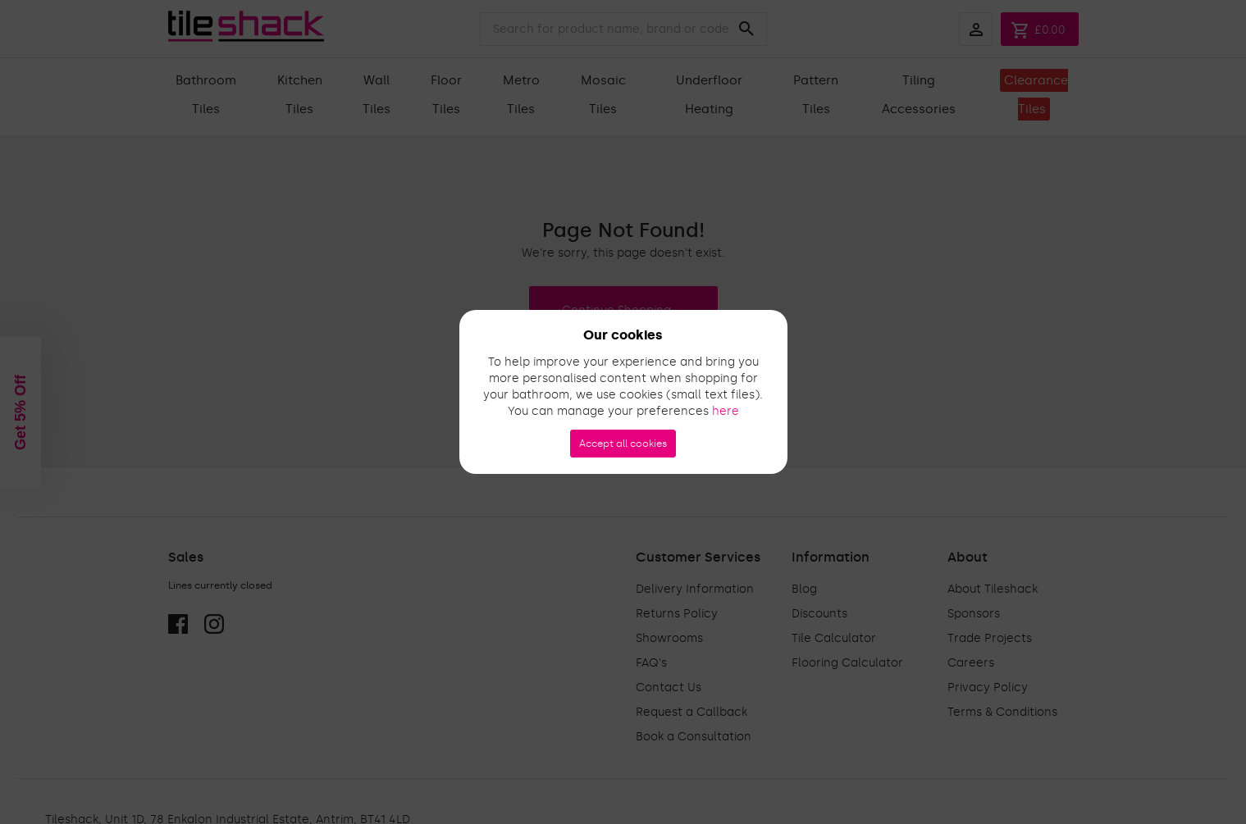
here (725, 411)
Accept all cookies (623, 443)
